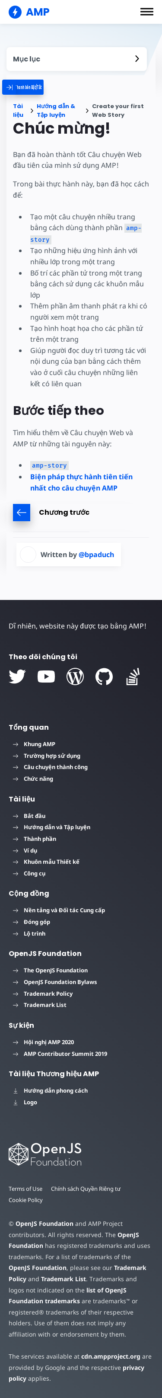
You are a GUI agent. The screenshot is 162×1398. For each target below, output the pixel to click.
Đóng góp (31, 922)
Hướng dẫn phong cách (50, 1090)
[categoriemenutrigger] (38, 87)
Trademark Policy (43, 993)
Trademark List (40, 1005)
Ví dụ (25, 850)
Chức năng (33, 778)
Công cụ (29, 873)
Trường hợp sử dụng (46, 756)
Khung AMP (34, 744)
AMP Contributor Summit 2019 (60, 1054)
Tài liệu (18, 110)
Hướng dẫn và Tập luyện (51, 827)
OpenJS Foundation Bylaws (55, 982)
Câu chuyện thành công (50, 767)
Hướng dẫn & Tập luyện (56, 110)
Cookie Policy (26, 1200)
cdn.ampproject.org (110, 1356)
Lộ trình (29, 933)
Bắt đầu (29, 816)
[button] (146, 11)
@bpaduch (96, 554)
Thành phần (34, 839)
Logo (25, 1102)
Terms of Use (25, 1189)
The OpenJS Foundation (50, 970)
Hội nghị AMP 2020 (43, 1042)
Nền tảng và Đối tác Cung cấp (59, 910)
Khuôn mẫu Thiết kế (46, 862)
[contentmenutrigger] (76, 59)
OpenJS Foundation (44, 1223)
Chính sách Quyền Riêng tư (86, 1189)
